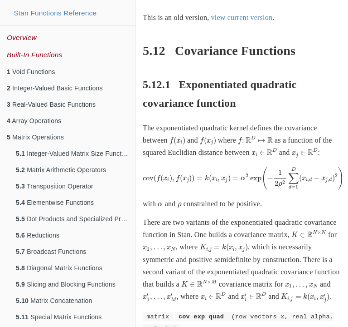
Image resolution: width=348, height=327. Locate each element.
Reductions (37, 235)
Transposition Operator (54, 186)
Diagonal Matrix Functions (59, 268)
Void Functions (31, 71)
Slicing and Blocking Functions (66, 284)
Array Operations (34, 120)
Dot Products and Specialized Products (75, 219)
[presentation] (177, 140)
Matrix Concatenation (54, 300)
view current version (242, 17)
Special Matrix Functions (59, 317)
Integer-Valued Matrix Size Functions (75, 153)
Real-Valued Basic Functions (51, 104)
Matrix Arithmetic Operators (61, 169)
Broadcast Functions (51, 251)
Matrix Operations (35, 137)
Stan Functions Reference (55, 13)
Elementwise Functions (55, 202)
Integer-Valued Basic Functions (55, 88)
